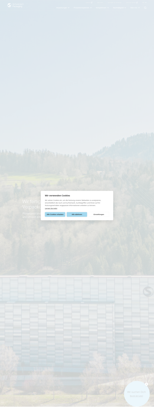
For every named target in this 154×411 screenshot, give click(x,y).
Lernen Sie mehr (51, 208)
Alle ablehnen (77, 214)
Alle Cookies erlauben (55, 214)
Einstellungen (99, 214)
